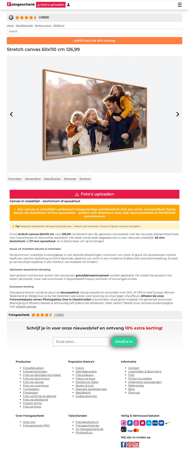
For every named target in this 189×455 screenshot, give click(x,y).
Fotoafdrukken (33, 368)
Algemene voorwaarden (144, 382)
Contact (133, 368)
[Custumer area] (68, 5)
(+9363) (59, 315)
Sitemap (134, 392)
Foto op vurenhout (36, 385)
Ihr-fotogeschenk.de (89, 429)
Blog (131, 389)
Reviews (85, 178)
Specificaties (52, 178)
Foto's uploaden (94, 194)
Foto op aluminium (36, 378)
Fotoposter (30, 392)
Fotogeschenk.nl (87, 422)
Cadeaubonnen (86, 396)
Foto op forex (32, 407)
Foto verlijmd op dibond (39, 396)
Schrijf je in (124, 342)
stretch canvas (26, 306)
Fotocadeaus (84, 375)
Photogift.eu (84, 432)
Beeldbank (83, 392)
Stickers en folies (87, 382)
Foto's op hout (85, 378)
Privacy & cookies (140, 378)
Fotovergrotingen (35, 371)
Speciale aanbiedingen (91, 389)
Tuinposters (31, 389)
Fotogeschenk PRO (36, 425)
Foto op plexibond (35, 400)
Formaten (15, 178)
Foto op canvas (33, 382)
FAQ (131, 375)
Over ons (29, 422)
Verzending (33, 178)
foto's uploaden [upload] (50, 4)
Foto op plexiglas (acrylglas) (42, 375)
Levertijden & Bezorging (144, 371)
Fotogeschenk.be (87, 425)
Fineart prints (32, 403)
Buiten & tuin (85, 385)
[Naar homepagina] (21, 4)
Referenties (136, 385)
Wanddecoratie (86, 371)
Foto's (80, 368)
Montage (70, 178)
